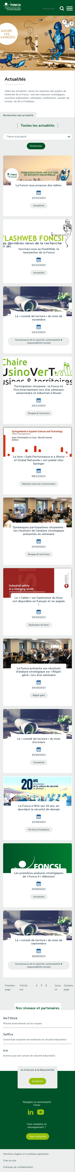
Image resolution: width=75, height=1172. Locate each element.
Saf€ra (8, 1034)
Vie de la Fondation (38, 829)
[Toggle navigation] (69, 9)
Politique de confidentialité (18, 1167)
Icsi (5, 1050)
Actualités (38, 205)
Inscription (37, 1081)
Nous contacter (37, 1136)
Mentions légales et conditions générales (26, 1154)
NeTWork (10, 1018)
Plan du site (9, 1160)
